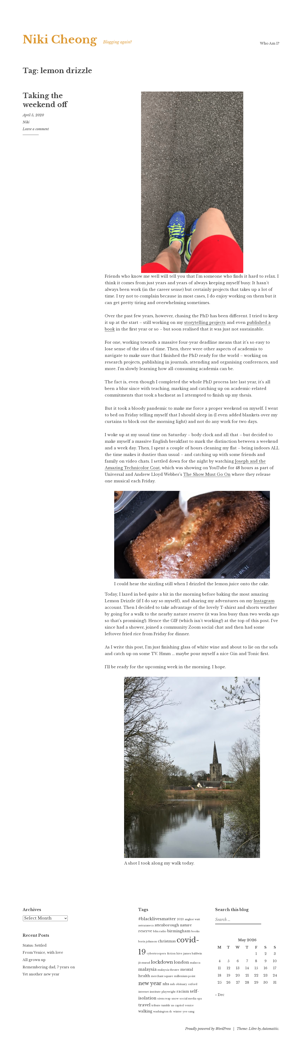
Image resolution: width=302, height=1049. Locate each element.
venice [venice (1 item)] (189, 1005)
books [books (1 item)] (195, 931)
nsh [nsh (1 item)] (172, 984)
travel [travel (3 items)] (144, 1005)
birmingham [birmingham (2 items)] (178, 931)
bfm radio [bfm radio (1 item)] (159, 931)
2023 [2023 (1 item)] (180, 919)
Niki (26, 122)
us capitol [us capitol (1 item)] (177, 1005)
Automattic (270, 1029)
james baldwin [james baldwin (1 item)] (192, 953)
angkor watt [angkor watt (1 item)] (192, 919)
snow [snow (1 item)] (175, 998)
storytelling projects (205, 322)
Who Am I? (269, 43)
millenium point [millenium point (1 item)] (184, 976)
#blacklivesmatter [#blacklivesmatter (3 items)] (157, 918)
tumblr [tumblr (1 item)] (165, 1005)
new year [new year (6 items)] (150, 983)
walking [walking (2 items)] (145, 1011)
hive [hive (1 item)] (179, 953)
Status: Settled (34, 945)
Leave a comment (36, 129)
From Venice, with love (43, 952)
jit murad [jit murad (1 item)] (144, 962)
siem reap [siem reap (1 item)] (164, 998)
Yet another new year (41, 974)
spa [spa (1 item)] (199, 998)
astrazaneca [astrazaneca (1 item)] (146, 925)
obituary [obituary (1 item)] (181, 984)
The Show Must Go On (207, 474)
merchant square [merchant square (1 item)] (162, 976)
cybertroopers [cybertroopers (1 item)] (156, 953)
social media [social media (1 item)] (188, 998)
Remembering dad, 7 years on (49, 967)
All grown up (34, 960)
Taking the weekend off (45, 100)
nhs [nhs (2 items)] (166, 984)
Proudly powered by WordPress (208, 1029)
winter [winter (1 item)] (177, 1011)
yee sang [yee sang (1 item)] (188, 1011)
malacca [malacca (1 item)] (195, 962)
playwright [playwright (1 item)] (169, 991)
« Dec (219, 995)
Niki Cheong (60, 39)
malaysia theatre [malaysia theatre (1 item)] (168, 969)
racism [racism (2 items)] (182, 991)
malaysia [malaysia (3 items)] (147, 969)
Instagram (264, 600)
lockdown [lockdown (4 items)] (162, 962)
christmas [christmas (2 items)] (167, 941)
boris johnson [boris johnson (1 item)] (147, 941)
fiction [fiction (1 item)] (171, 953)
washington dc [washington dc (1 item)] (162, 1011)
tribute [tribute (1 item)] (155, 1005)
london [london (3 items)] (181, 962)
